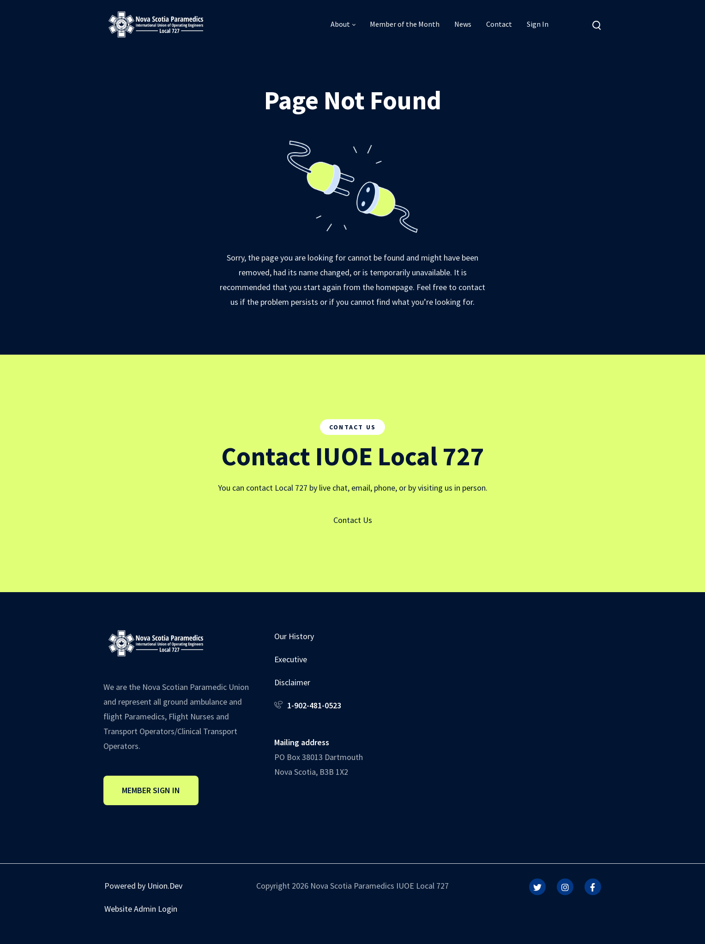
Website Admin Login (140, 908)
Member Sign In (151, 790)
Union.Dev (164, 885)
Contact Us (352, 520)
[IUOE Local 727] (155, 23)
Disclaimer (292, 682)
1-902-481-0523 (314, 705)
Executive (290, 659)
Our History (294, 636)
